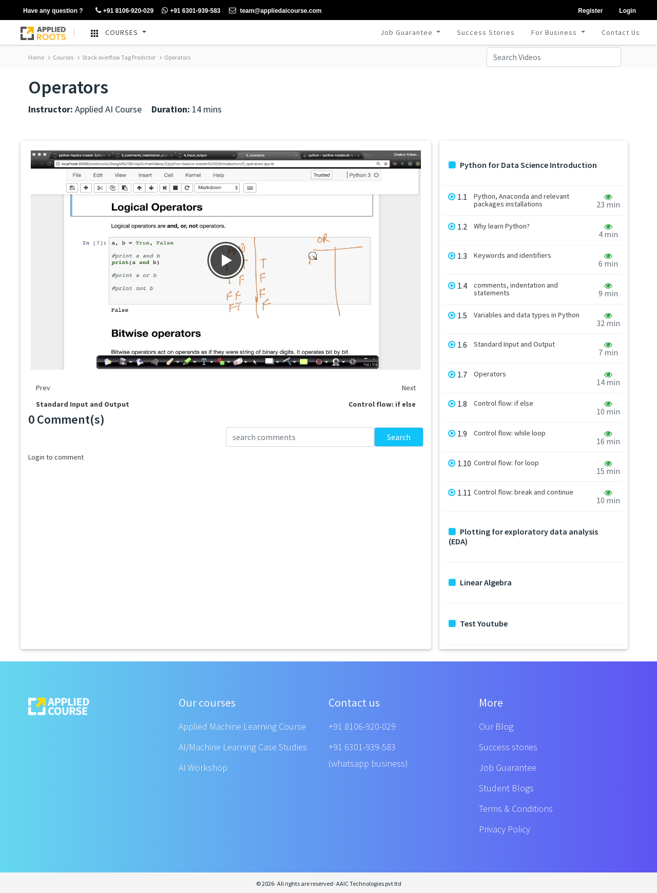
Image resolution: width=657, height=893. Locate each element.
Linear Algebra (480, 582)
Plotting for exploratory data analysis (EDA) (523, 536)
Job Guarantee (407, 32)
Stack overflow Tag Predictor (117, 57)
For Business (555, 32)
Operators (175, 57)
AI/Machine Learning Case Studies (243, 747)
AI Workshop (203, 767)
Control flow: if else (503, 403)
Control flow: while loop (510, 433)
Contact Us (621, 32)
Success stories (508, 747)
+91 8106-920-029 (362, 726)
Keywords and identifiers (512, 255)
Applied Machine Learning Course (242, 726)
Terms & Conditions (516, 808)
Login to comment (56, 457)
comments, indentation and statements (516, 289)
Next (409, 387)
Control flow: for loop (506, 463)
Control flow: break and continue (523, 492)
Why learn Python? (502, 226)
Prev (43, 387)
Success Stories (486, 32)
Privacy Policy (504, 829)
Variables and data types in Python (526, 315)
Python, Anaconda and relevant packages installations (521, 200)
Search (399, 437)
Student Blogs (506, 788)
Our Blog (496, 726)
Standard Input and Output (514, 344)
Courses (60, 57)
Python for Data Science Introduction (523, 165)
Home (36, 57)
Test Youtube (478, 624)
